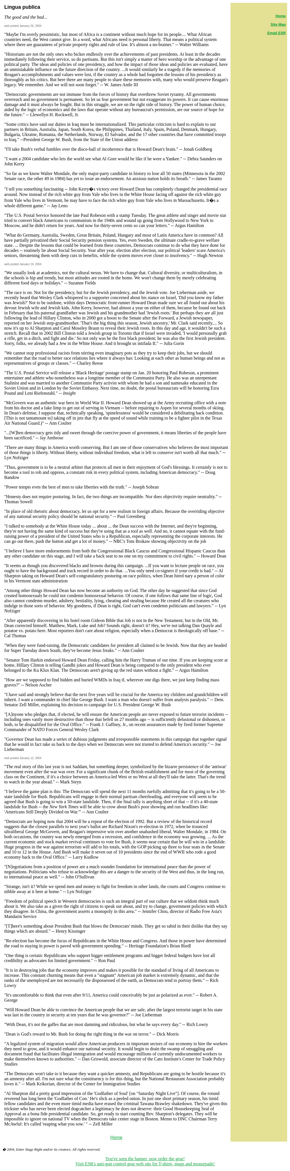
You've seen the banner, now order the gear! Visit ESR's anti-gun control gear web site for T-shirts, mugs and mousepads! (145, 1161)
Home (116, 1137)
